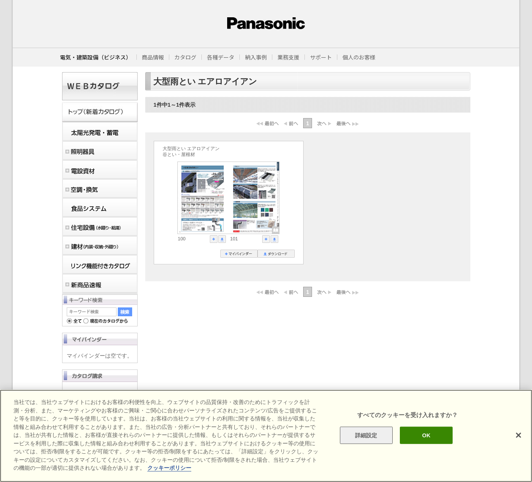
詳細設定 (366, 435)
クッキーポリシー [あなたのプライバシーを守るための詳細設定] (169, 468)
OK (426, 435)
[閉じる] (518, 435)
